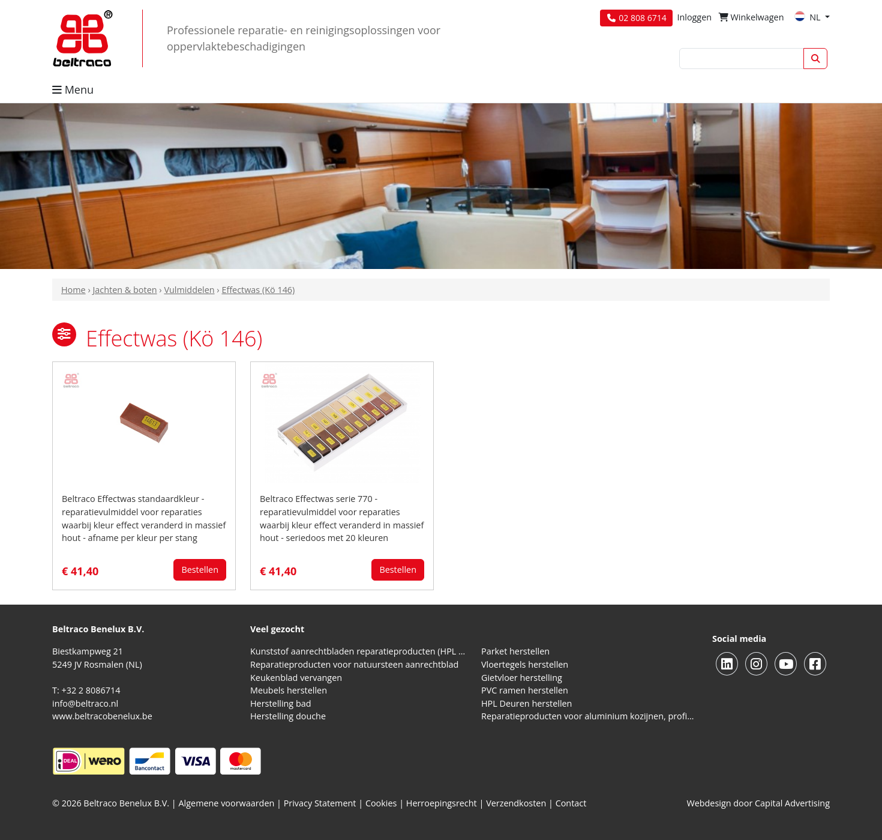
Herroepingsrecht (442, 803)
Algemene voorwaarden (227, 803)
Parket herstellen (515, 651)
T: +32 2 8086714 (86, 690)
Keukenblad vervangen (296, 677)
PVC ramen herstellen (524, 690)
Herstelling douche (288, 716)
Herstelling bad (280, 703)
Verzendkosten (516, 803)
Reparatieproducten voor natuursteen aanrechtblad (354, 664)
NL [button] (808, 17)
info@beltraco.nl (85, 703)
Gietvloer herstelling (521, 677)
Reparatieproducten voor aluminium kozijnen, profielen (589, 716)
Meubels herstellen (288, 690)
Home (73, 289)
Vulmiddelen (189, 289)
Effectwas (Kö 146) (258, 289)
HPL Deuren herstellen (526, 703)
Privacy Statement (320, 803)
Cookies (381, 803)
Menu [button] (73, 89)
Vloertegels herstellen (524, 664)
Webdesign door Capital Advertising (758, 803)
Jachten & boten (124, 289)
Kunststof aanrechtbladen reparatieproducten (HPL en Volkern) (358, 651)
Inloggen (694, 17)
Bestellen (199, 569)
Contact (571, 803)
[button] (64, 334)
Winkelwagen (751, 17)
